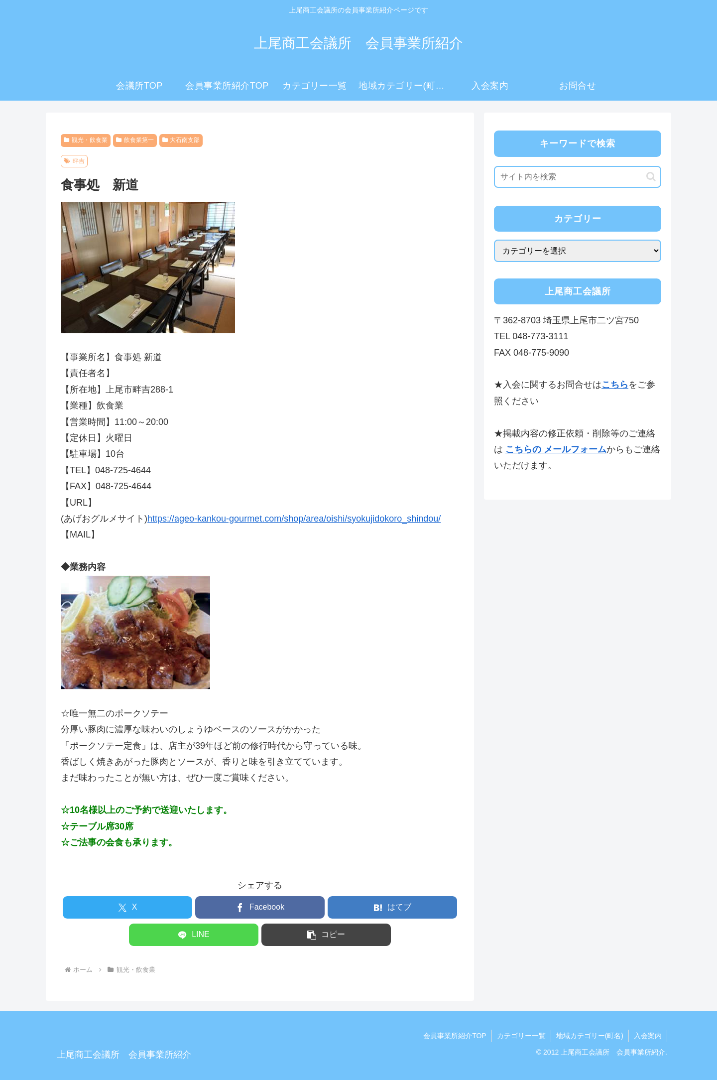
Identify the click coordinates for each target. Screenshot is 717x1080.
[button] (326, 935)
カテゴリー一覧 (521, 1036)
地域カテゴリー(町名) (589, 1036)
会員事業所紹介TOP (454, 1036)
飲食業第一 (135, 139)
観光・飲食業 (86, 139)
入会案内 (648, 1036)
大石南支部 (181, 139)
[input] (577, 177)
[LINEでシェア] (193, 935)
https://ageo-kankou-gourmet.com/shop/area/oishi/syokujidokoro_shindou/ (294, 519)
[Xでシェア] (127, 907)
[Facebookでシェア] (260, 907)
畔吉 (74, 160)
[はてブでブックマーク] (392, 907)
